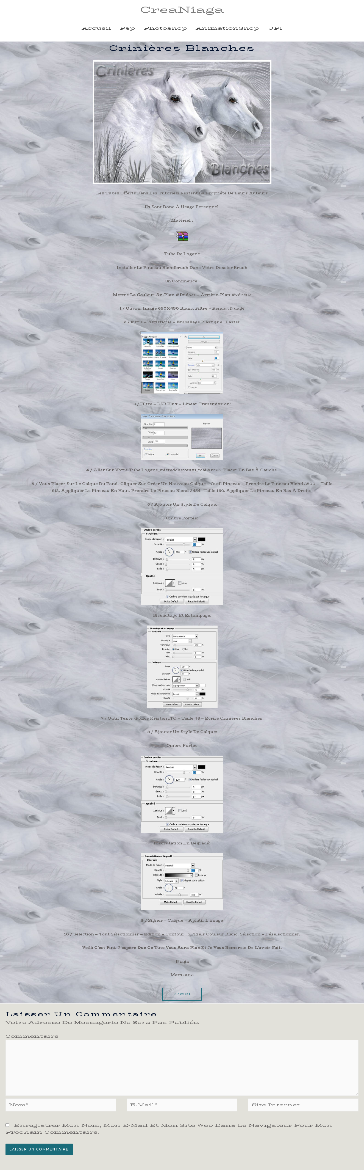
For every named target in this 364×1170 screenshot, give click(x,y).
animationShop (227, 29)
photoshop (165, 29)
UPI (275, 29)
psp (127, 29)
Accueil (96, 29)
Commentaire (32, 1037)
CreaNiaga (182, 10)
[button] (182, 995)
